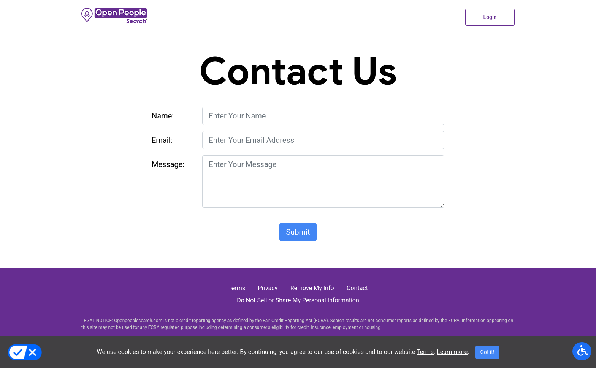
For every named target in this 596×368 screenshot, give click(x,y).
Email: (162, 140)
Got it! (487, 352)
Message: (168, 164)
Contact (357, 288)
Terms (425, 351)
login (490, 17)
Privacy (268, 288)
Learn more (452, 351)
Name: (163, 115)
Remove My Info (312, 288)
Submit (298, 232)
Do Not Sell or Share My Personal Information (298, 300)
